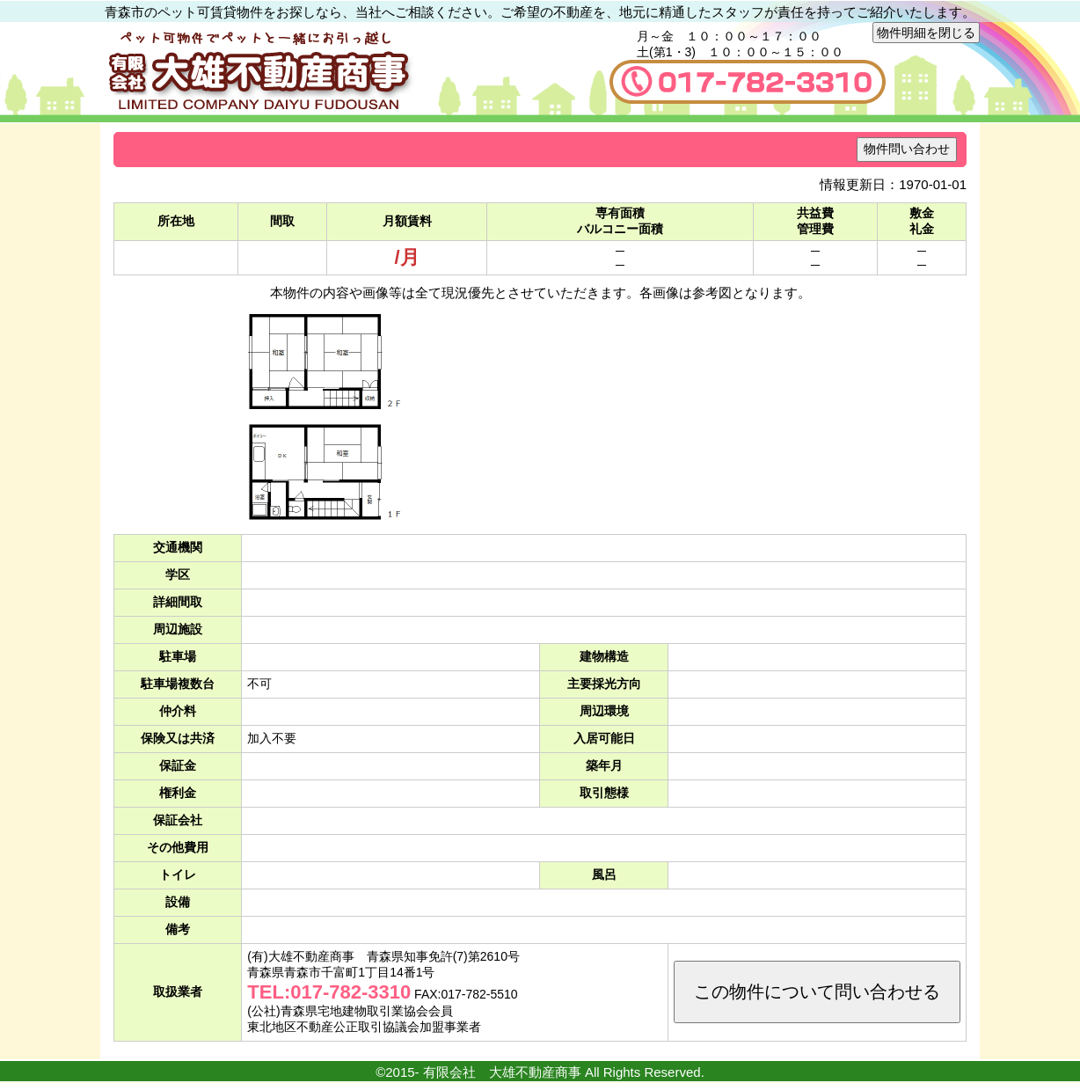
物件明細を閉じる (926, 33)
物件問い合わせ (907, 149)
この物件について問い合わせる (817, 991)
